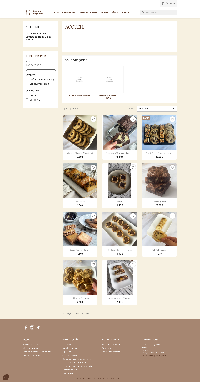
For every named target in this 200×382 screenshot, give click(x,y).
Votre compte (110, 339)
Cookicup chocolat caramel (120, 250)
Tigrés (119, 201)
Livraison (66, 344)
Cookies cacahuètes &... (80, 298)
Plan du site (67, 373)
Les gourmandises (64, 12)
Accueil (33, 27)
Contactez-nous (31, 3)
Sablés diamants (159, 250)
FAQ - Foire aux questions (74, 362)
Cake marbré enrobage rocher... (120, 153)
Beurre (34, 95)
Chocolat (35, 99)
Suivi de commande (111, 344)
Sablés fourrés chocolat (80, 250)
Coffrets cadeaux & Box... (110, 97)
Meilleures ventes (31, 348)
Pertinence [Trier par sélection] (157, 108)
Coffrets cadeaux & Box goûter (98, 12)
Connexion (107, 348)
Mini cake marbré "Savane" (119, 298)
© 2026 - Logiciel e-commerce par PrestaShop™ (100, 378)
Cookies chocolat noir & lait (80, 153)
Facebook (26, 327)
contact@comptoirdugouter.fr (155, 355)
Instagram (32, 327)
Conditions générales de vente (76, 359)
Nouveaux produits (32, 344)
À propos (127, 12)
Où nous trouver (70, 355)
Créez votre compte (111, 351)
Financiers (80, 201)
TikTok (38, 327)
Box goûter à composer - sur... (159, 153)
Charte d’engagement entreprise (77, 366)
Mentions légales (70, 348)
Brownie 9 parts (159, 201)
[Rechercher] (158, 12)
